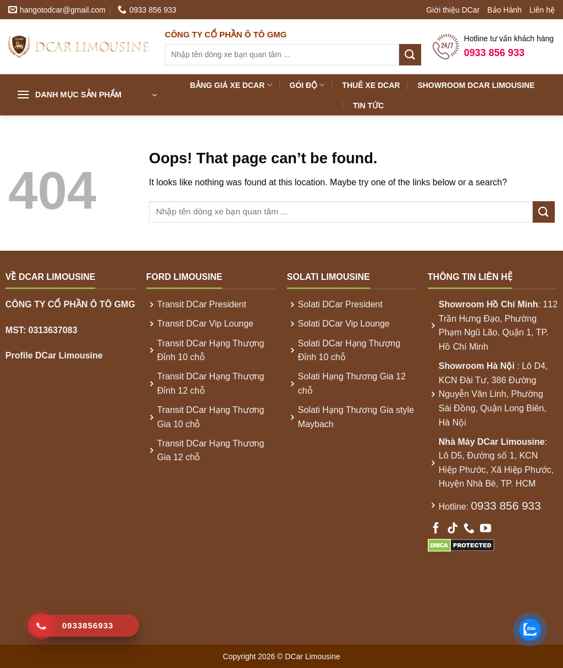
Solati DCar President (340, 304)
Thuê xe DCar (371, 85)
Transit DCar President (201, 304)
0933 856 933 (506, 505)
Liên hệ (542, 9)
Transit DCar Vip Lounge (205, 323)
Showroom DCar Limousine (475, 85)
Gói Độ (307, 85)
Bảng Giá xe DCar (231, 85)
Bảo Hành (504, 9)
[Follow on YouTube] (485, 529)
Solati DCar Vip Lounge (344, 323)
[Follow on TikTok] (452, 529)
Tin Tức (368, 105)
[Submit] (410, 54)
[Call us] (468, 529)
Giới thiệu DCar (452, 9)
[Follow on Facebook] (435, 529)
